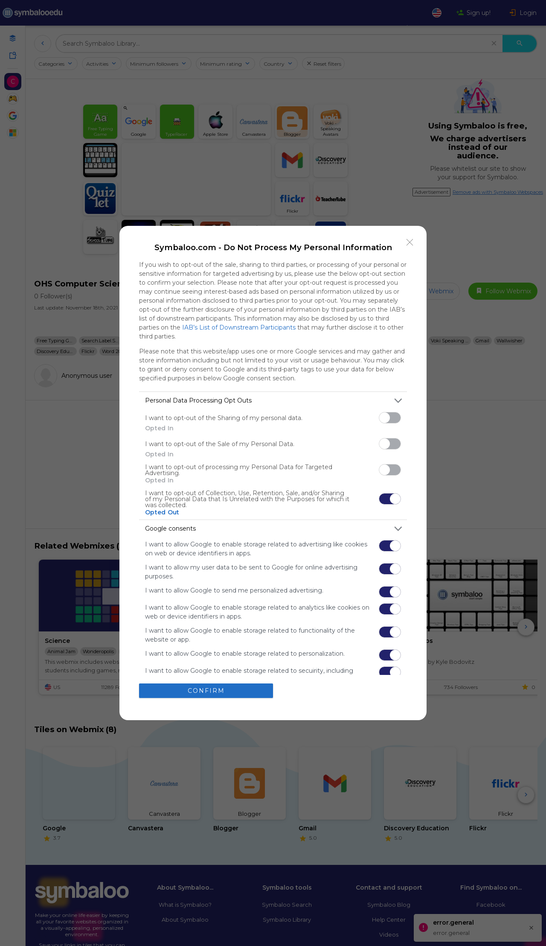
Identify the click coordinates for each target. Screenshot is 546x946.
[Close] (410, 242)
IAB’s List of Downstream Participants (239, 327)
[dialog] (273, 473)
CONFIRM (206, 691)
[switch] (390, 417)
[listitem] (273, 400)
